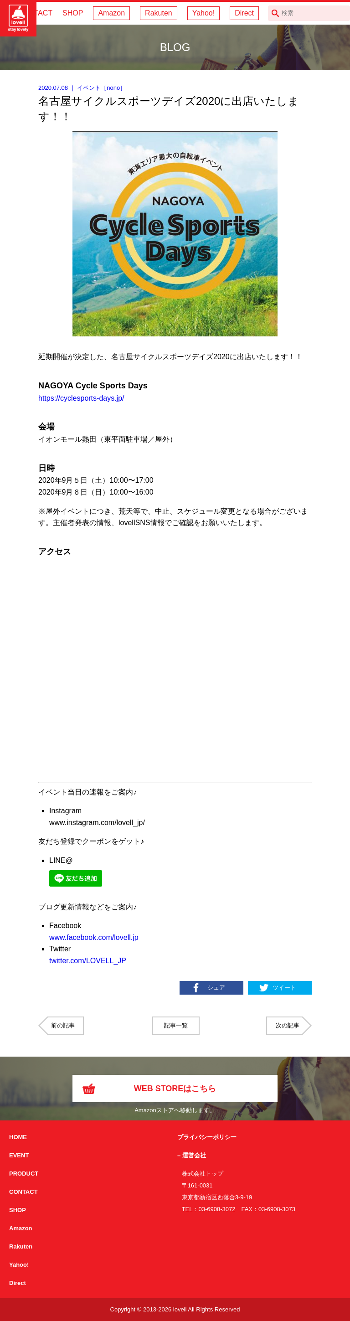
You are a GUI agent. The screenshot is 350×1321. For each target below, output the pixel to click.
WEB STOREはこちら (175, 1088)
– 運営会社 (191, 1155)
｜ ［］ (82, 87)
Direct (244, 13)
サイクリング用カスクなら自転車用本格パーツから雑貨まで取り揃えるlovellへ (18, 18)
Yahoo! (203, 13)
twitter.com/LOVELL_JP (87, 961)
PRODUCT (23, 1173)
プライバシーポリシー (207, 1137)
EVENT (19, 1155)
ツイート (284, 987)
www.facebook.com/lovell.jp (94, 937)
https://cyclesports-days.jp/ (81, 398)
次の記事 (287, 1025)
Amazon (111, 13)
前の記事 (63, 1025)
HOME (18, 1137)
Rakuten (158, 13)
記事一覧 (176, 1025)
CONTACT (23, 1191)
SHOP (72, 13)
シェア (216, 987)
